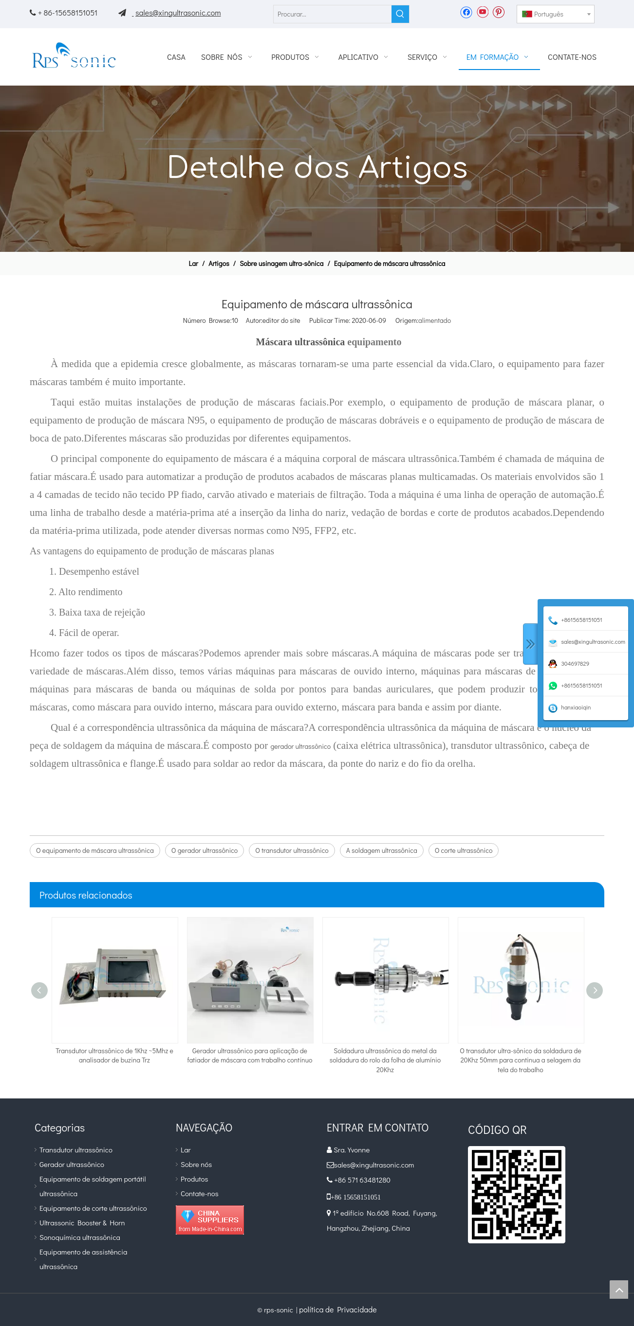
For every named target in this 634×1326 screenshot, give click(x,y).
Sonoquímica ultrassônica (79, 1237)
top (619, 1289)
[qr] (516, 1194)
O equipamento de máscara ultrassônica (95, 850)
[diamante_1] (210, 1220)
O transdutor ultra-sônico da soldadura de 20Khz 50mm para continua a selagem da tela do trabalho (520, 1060)
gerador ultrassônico (300, 746)
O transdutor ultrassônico (291, 850)
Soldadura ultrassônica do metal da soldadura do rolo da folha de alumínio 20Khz (385, 1060)
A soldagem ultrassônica (381, 850)
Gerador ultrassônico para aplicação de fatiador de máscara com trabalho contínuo (250, 1055)
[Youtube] (482, 11)
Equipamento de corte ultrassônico (93, 1208)
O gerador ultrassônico (204, 850)
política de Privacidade (337, 1309)
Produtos (194, 1179)
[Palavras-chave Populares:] (400, 14)
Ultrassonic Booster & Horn (82, 1222)
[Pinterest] (498, 11)
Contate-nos (200, 1193)
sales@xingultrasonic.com (178, 12)
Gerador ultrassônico (71, 1164)
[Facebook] (466, 11)
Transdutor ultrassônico (75, 1149)
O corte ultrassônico (464, 850)
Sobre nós (196, 1164)
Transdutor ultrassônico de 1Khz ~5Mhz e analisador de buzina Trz (114, 1055)
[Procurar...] (333, 14)
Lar (186, 1149)
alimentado (434, 320)
